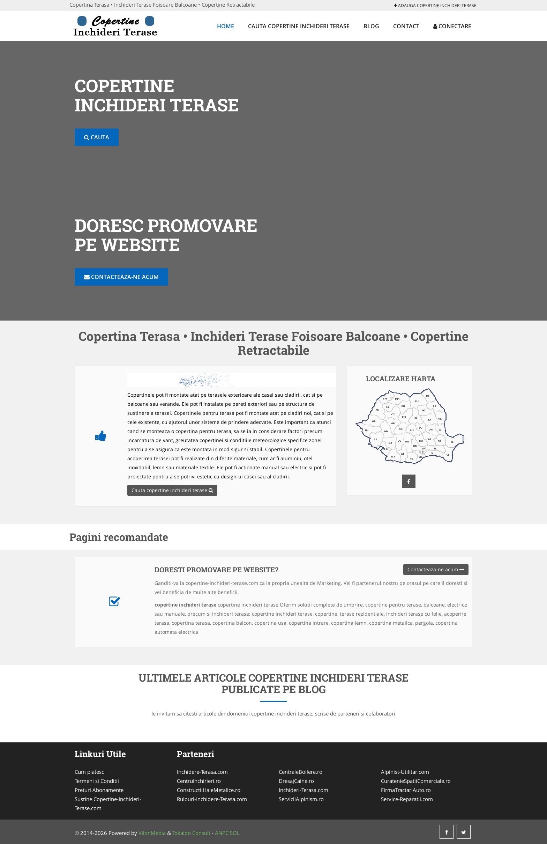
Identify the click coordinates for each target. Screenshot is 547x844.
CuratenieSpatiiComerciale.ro (416, 780)
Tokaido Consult (191, 832)
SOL (235, 832)
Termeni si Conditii (97, 780)
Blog (371, 26)
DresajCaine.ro (296, 780)
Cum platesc (89, 771)
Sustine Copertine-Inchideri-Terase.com (108, 803)
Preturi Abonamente (99, 789)
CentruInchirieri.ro (199, 780)
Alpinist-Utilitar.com (405, 771)
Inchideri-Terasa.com (303, 789)
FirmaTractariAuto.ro (406, 789)
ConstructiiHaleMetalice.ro (208, 789)
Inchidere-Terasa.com (202, 771)
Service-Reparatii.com (407, 798)
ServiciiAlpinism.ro (301, 798)
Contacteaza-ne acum (121, 277)
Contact (406, 26)
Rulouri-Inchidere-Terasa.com (212, 798)
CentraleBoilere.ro (300, 771)
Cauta (96, 137)
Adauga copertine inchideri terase (435, 5)
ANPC (221, 832)
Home (225, 26)
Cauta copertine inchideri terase (299, 26)
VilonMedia (152, 832)
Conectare (452, 26)
